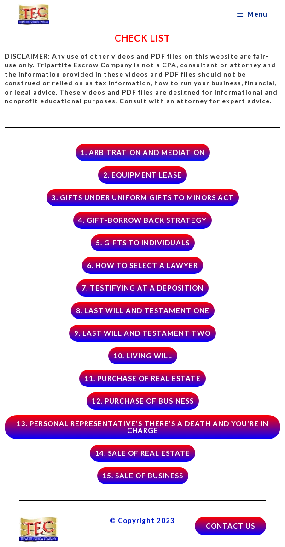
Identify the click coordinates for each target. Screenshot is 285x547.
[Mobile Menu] (252, 14)
